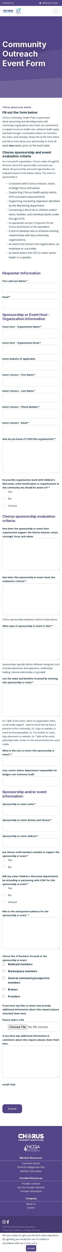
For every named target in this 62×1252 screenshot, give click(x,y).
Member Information (31, 1171)
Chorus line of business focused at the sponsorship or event (24, 958)
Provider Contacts (31, 1183)
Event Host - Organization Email (20, 342)
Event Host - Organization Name (21, 326)
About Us (31, 1203)
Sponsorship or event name (18, 804)
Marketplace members (22, 971)
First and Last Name (14, 281)
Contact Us (8, 3)
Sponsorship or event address (19, 836)
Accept (31, 1248)
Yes (10, 492)
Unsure (12, 505)
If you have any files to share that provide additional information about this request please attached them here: (30, 1009)
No (10, 498)
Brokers (13, 989)
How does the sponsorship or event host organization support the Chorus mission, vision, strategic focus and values (30, 532)
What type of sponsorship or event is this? (27, 626)
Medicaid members (20, 964)
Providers (14, 996)
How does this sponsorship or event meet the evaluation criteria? (28, 579)
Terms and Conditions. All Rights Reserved (21, 1230)
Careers (31, 1207)
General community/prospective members (29, 980)
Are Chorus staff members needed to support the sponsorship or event (30, 854)
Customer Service (31, 1163)
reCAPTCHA (8, 1084)
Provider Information (31, 1191)
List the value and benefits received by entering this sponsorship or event (30, 680)
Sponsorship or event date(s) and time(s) (26, 820)
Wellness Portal (50, 3)
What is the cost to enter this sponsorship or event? (28, 752)
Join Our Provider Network (31, 1187)
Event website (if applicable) (18, 358)
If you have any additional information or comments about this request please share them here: (30, 1039)
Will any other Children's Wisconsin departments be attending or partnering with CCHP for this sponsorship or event (30, 880)
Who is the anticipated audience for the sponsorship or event (25, 913)
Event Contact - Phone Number (20, 406)
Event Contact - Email (14, 422)
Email (5, 297)
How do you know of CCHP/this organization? (28, 438)
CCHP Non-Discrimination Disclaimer (18, 1226)
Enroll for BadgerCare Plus (31, 1167)
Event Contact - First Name (18, 374)
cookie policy (30, 1243)
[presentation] (26, 1093)
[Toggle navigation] (55, 11)
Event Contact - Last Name (18, 390)
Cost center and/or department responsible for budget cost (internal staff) (29, 772)
